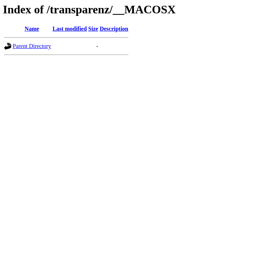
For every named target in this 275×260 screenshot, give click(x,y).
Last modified (69, 29)
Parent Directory (32, 46)
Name (32, 29)
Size (93, 29)
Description (114, 29)
